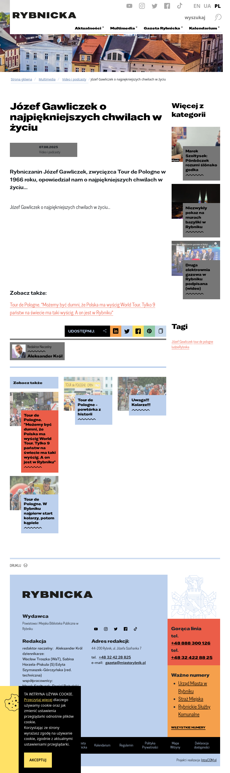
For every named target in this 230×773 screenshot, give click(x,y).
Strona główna (21, 79)
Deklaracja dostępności (202, 745)
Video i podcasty (74, 79)
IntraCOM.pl (209, 760)
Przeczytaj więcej (38, 699)
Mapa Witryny (175, 745)
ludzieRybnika (180, 347)
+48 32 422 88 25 (191, 657)
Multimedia (47, 79)
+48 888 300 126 (190, 643)
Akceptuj (37, 759)
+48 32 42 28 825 (115, 657)
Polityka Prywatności (150, 745)
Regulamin (126, 745)
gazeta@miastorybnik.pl (125, 662)
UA (207, 5)
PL (218, 5)
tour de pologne (203, 341)
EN (197, 5)
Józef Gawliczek (182, 341)
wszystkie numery (188, 727)
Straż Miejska (190, 699)
